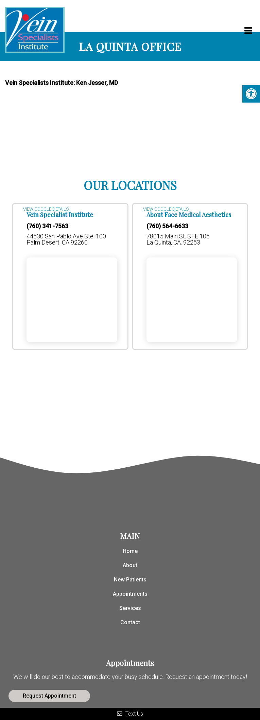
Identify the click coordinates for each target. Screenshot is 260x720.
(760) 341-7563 (47, 226)
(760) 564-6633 (167, 226)
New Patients (130, 579)
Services (130, 608)
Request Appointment (49, 695)
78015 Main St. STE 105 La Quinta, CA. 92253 (178, 239)
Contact (130, 622)
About (130, 565)
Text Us (130, 713)
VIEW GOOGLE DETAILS (46, 209)
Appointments (130, 594)
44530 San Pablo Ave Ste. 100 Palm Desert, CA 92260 (66, 239)
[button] (251, 94)
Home (130, 551)
